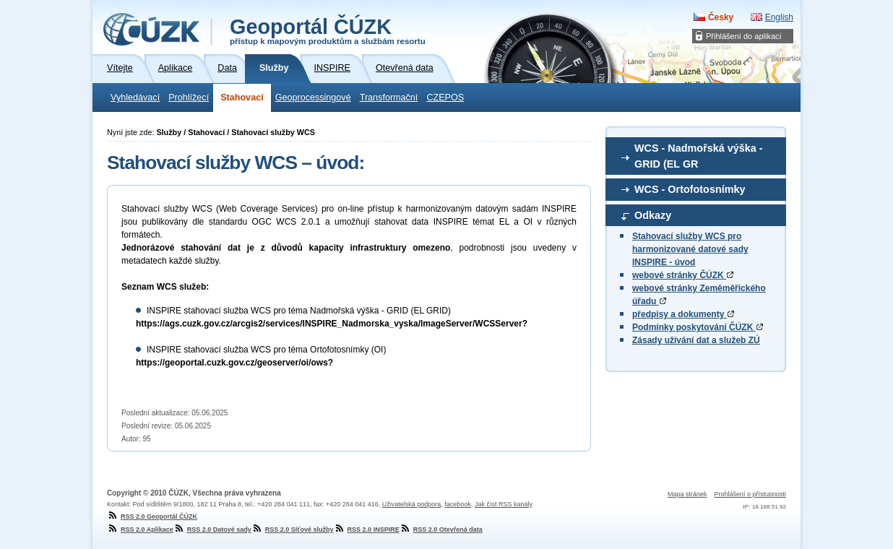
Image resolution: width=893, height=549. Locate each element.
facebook (457, 504)
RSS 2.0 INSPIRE (367, 529)
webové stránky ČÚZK (682, 275)
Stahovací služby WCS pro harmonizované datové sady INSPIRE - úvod (690, 249)
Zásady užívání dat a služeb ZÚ (696, 340)
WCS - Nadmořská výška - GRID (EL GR (698, 156)
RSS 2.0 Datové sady (212, 529)
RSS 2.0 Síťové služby (292, 529)
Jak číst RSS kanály (503, 504)
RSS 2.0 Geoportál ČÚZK (152, 516)
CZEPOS (445, 97)
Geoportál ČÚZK (328, 30)
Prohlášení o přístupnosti (750, 494)
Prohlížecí (188, 97)
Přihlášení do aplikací (744, 36)
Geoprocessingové (313, 97)
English (779, 17)
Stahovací (242, 97)
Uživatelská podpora (411, 504)
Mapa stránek (687, 494)
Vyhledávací (135, 97)
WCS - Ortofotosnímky (690, 189)
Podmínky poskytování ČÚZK (697, 327)
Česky (720, 17)
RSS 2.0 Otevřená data (441, 529)
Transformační (389, 97)
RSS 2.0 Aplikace (140, 529)
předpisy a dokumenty (683, 314)
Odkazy (652, 215)
